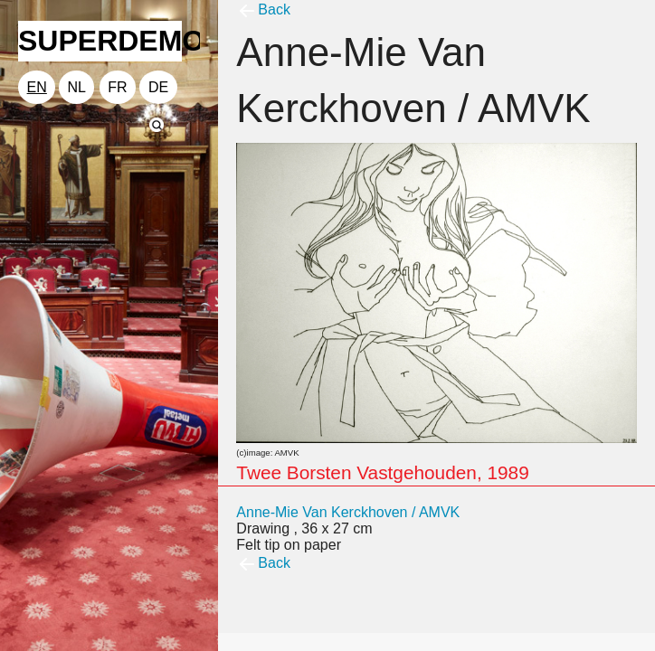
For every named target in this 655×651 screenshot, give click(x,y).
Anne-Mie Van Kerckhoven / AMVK (348, 512)
